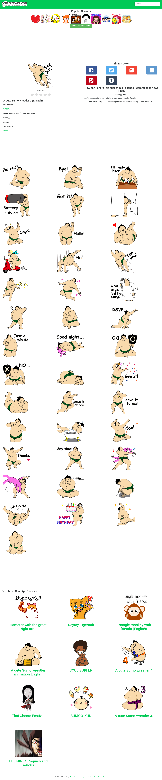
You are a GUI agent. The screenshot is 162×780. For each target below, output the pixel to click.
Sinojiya (6, 109)
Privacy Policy (102, 777)
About (71, 777)
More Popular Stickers (81, 26)
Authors (90, 777)
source (5, 130)
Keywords (84, 777)
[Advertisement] (67, 46)
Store (95, 777)
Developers (77, 777)
